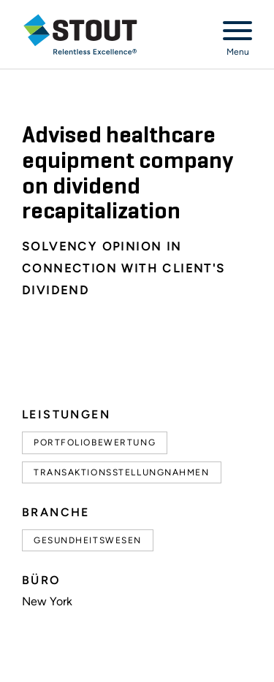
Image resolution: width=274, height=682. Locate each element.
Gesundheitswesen (88, 540)
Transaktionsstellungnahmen (122, 472)
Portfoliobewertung (95, 442)
